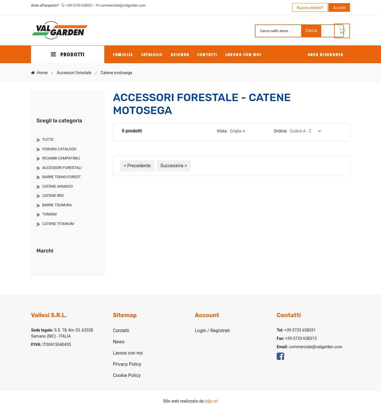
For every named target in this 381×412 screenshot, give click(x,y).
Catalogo (152, 54)
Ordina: (280, 131)
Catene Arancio (57, 186)
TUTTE (47, 139)
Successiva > (173, 165)
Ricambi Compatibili (61, 158)
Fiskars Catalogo (59, 149)
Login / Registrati (212, 330)
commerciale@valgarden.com (123, 5)
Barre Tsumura (57, 205)
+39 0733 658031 (80, 5)
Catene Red (53, 195)
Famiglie (123, 54)
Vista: (222, 131)
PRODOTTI (68, 54)
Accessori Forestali (62, 167)
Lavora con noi (243, 54)
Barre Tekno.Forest (61, 177)
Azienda (180, 54)
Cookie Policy (127, 375)
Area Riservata (325, 54)
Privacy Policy (127, 364)
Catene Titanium (58, 224)
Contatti (207, 54)
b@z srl (211, 401)
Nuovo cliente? (310, 7)
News (118, 341)
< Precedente (137, 165)
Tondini (49, 214)
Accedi (339, 7)
